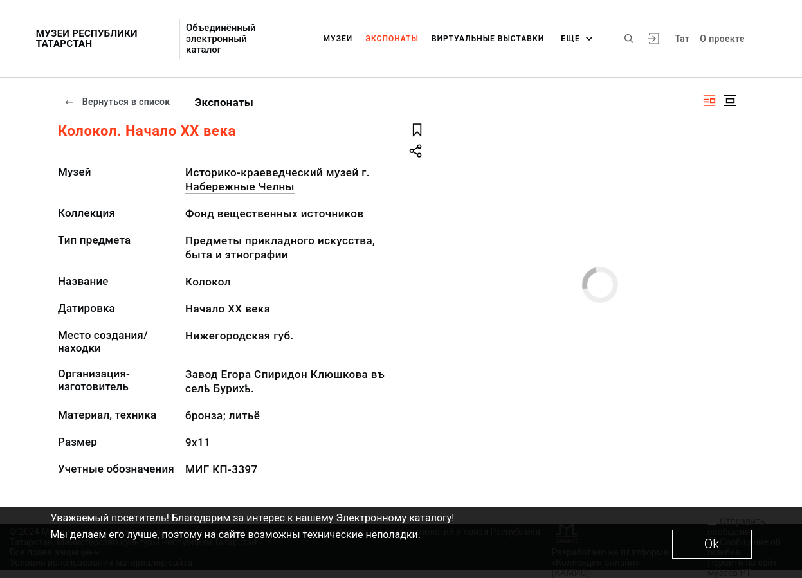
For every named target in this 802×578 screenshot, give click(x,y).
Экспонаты (392, 38)
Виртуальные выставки (488, 38)
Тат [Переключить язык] (682, 38)
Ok (711, 544)
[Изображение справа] (709, 101)
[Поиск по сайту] (629, 38)
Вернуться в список (117, 101)
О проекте (722, 38)
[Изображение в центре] (730, 101)
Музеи (338, 38)
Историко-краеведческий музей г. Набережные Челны (277, 179)
